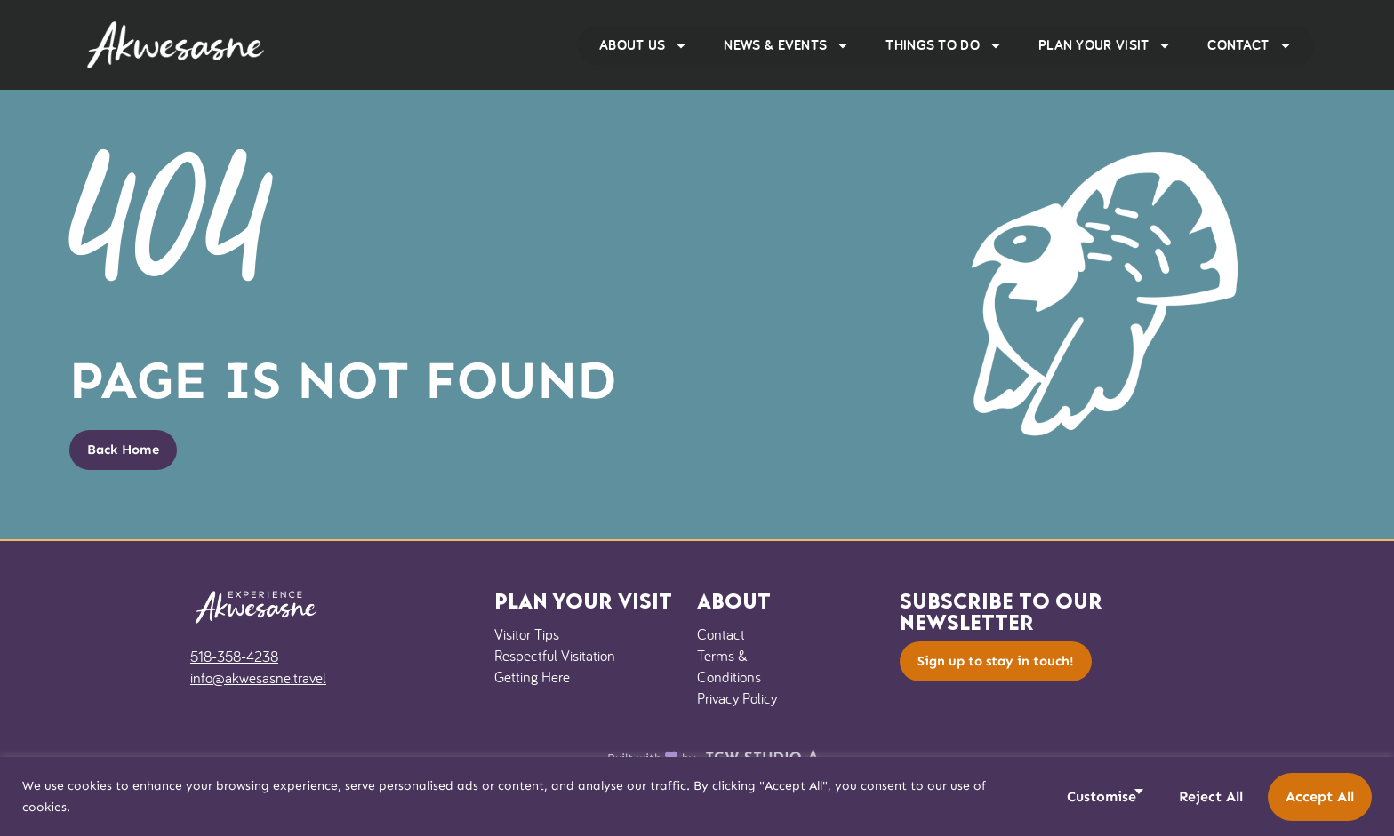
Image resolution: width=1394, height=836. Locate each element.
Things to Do (944, 45)
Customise (1101, 796)
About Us (643, 45)
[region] (697, 796)
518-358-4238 (234, 656)
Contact (1249, 45)
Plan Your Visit (1105, 45)
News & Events (787, 45)
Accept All (1320, 796)
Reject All (1211, 796)
